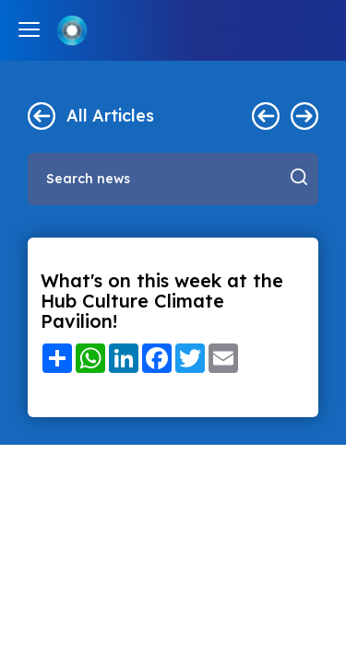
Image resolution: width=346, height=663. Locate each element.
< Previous (266, 116)
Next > (304, 116)
